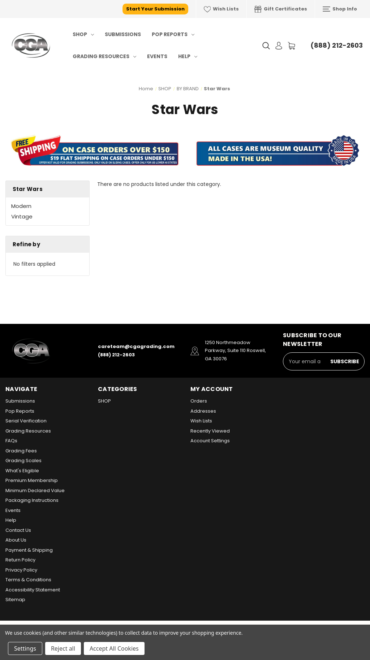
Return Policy (20, 559)
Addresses (203, 411)
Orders (198, 401)
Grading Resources (104, 56)
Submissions (123, 34)
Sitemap (15, 599)
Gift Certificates (280, 9)
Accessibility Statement (32, 589)
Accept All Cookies (114, 648)
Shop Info (340, 9)
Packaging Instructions (32, 500)
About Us (15, 540)
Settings (25, 648)
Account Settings (210, 440)
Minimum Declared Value (35, 490)
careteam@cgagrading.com (136, 346)
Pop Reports (173, 34)
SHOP (83, 34)
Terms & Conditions (28, 579)
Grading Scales (23, 460)
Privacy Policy (21, 569)
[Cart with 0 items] (291, 45)
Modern (21, 206)
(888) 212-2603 (336, 45)
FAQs (11, 440)
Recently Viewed (210, 430)
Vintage (22, 216)
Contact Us (18, 530)
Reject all (63, 648)
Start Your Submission (155, 8)
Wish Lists (221, 9)
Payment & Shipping (29, 550)
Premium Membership (31, 480)
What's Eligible (22, 470)
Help (187, 56)
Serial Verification (26, 420)
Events (157, 56)
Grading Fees (21, 450)
